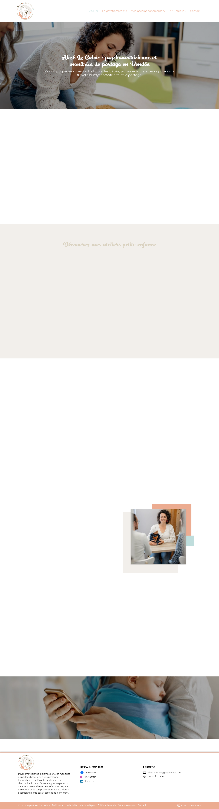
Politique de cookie (107, 805)
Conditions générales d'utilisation (34, 805)
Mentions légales (87, 805)
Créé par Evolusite (191, 805)
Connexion (143, 805)
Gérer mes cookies (126, 805)
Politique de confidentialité (64, 805)
